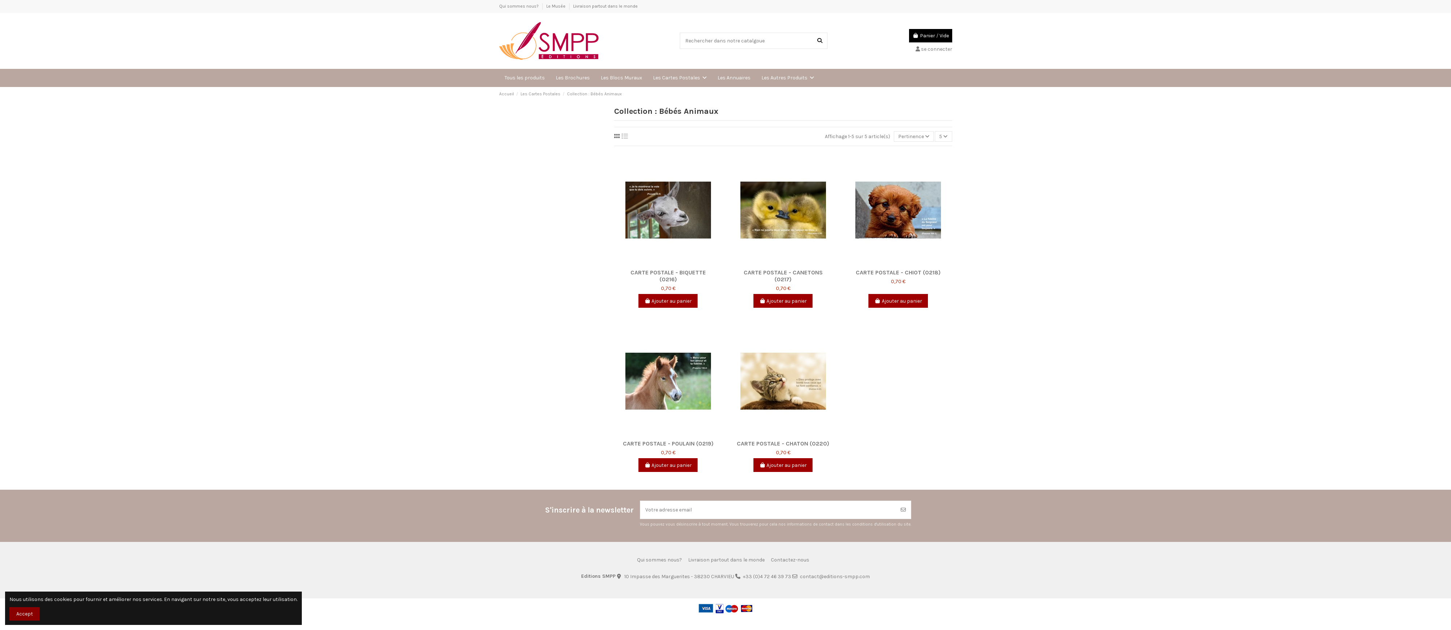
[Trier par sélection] (914, 136)
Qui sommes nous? (519, 6)
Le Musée (556, 6)
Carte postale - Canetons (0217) (783, 276)
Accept (24, 614)
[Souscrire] (903, 510)
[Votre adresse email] (768, 510)
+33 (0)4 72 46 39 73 (767, 576)
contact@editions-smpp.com (835, 576)
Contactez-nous (790, 560)
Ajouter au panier (668, 301)
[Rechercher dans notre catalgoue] (819, 41)
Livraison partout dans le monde (605, 6)
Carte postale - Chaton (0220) (783, 443)
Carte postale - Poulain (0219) (668, 443)
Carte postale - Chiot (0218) (898, 272)
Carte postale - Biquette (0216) (668, 276)
